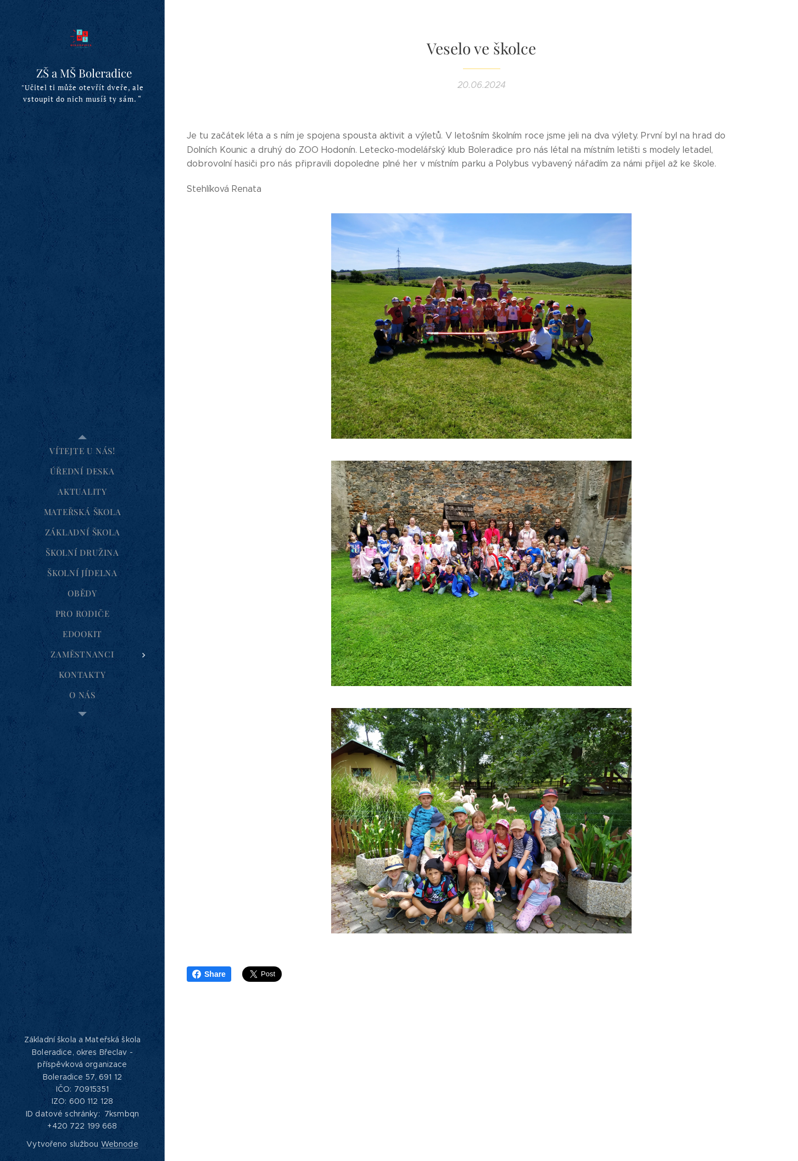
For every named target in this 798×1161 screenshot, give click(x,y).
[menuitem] (82, 451)
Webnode (119, 1144)
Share (209, 974)
